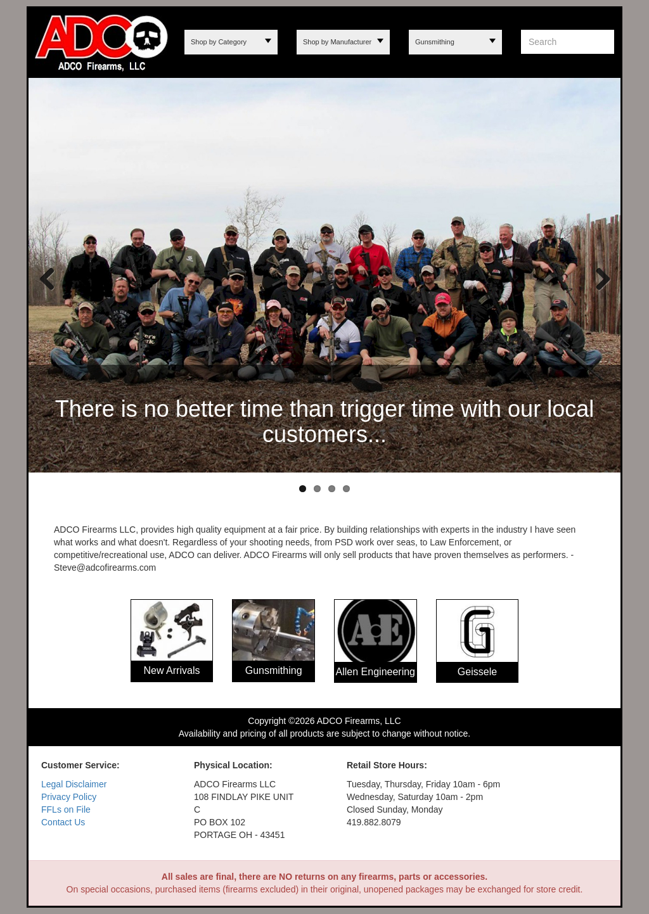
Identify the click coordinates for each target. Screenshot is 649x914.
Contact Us (63, 822)
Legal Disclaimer (73, 784)
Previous (47, 278)
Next (598, 278)
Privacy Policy (68, 797)
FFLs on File (66, 809)
